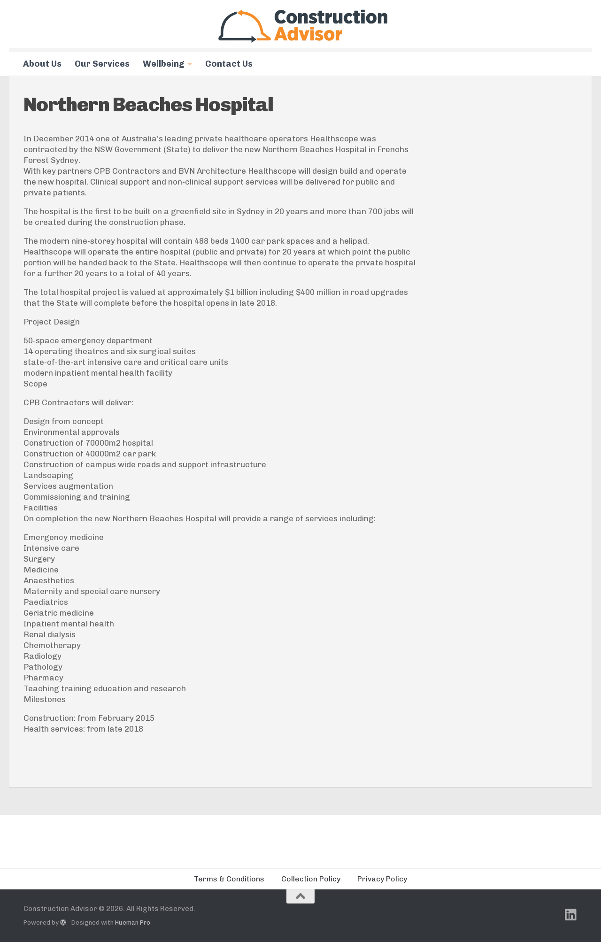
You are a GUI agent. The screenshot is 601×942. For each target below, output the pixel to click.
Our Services (102, 64)
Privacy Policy (382, 878)
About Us (42, 64)
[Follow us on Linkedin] (571, 914)
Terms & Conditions (229, 878)
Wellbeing (164, 64)
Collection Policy (310, 878)
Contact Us (229, 64)
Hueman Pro (132, 922)
